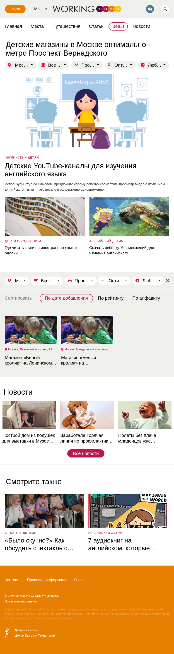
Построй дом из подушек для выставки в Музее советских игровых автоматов (28, 438)
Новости (141, 26)
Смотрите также (34, 481)
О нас (79, 580)
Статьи (96, 26)
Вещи (118, 26)
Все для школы (59, 65)
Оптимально (125, 65)
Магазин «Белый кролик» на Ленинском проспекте (28, 360)
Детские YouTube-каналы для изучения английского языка (70, 170)
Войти (15, 9)
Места (37, 26)
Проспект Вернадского (92, 65)
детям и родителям (23, 241)
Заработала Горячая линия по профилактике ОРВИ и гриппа (85, 438)
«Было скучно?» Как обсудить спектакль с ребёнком (36, 544)
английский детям (22, 157)
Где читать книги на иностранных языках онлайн (41, 250)
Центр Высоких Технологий (35, 635)
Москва (22, 65)
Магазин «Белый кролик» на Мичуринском (78, 360)
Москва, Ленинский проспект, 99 (30, 349)
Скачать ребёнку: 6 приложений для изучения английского (121, 250)
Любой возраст (158, 65)
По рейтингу (110, 298)
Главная (13, 26)
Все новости (86, 453)
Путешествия (66, 26)
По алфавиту (146, 298)
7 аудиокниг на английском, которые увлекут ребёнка (119, 544)
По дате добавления (66, 298)
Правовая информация (47, 580)
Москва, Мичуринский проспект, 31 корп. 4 (89, 349)
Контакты (13, 580)
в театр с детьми (20, 532)
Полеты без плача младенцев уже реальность (137, 438)
